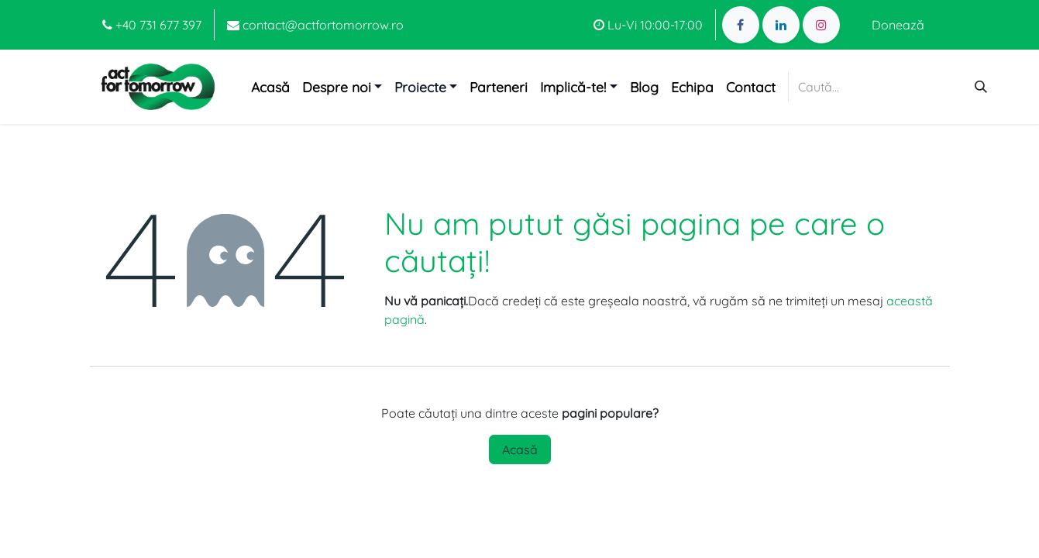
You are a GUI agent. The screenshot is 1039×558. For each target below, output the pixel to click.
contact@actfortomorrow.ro (315, 25)
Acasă (520, 449)
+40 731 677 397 (151, 25)
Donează (898, 25)
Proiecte (420, 86)
